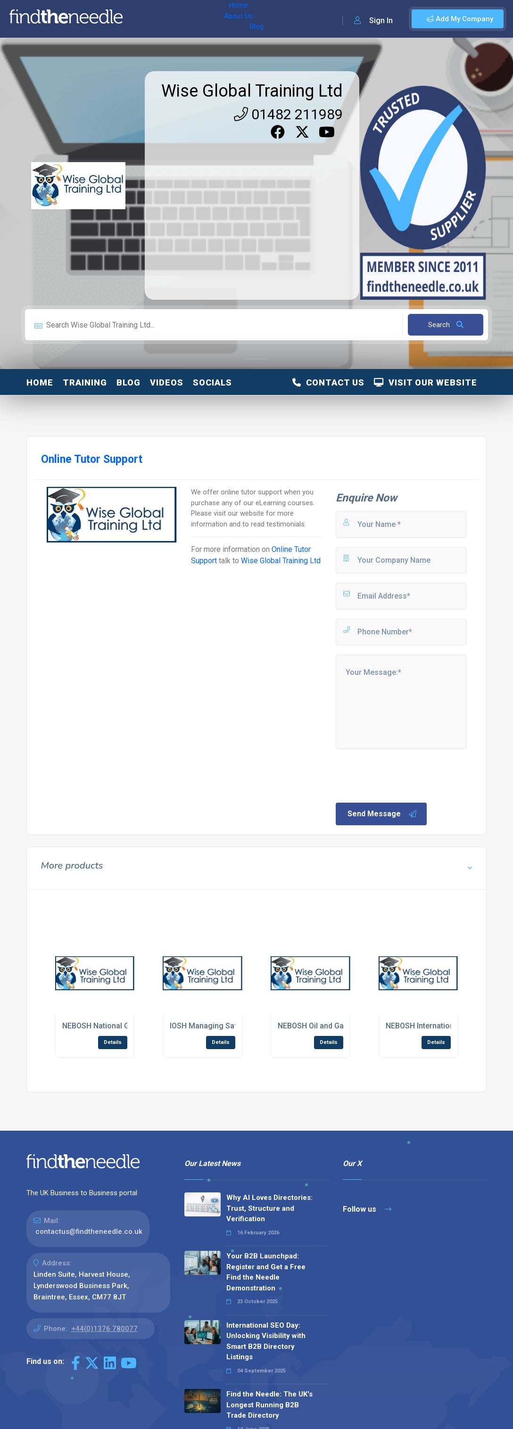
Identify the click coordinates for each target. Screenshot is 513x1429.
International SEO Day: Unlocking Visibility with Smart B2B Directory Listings (266, 1341)
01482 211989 (288, 114)
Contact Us (328, 382)
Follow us (367, 1209)
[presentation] (406, 774)
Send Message (382, 814)
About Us (178, 19)
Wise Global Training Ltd (252, 91)
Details (113, 1042)
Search (445, 324)
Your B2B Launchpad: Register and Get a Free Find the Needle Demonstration (266, 1272)
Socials (212, 382)
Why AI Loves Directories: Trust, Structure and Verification (269, 1208)
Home (143, 19)
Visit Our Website (425, 382)
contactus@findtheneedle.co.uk (88, 1231)
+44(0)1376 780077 (104, 1328)
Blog (211, 19)
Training (85, 382)
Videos (166, 382)
